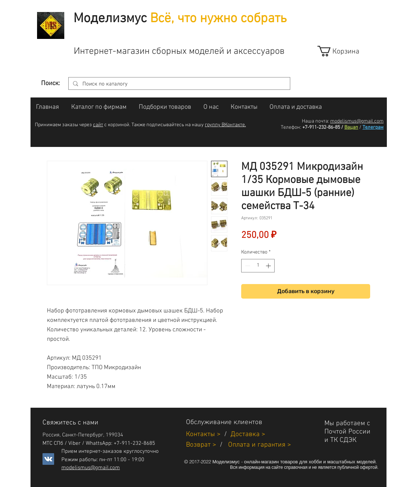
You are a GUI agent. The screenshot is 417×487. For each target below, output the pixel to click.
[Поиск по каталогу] (178, 84)
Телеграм (373, 127)
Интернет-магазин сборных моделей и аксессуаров (179, 51)
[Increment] (269, 265)
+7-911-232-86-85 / (322, 127)
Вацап (351, 127)
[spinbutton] (257, 265)
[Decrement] (246, 265)
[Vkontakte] (48, 459)
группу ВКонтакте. (225, 125)
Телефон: (291, 127)
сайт (98, 125)
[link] (344, 51)
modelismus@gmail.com (357, 121)
